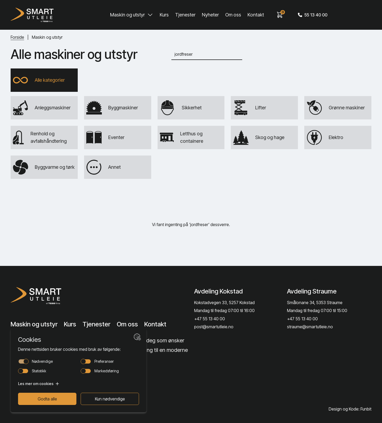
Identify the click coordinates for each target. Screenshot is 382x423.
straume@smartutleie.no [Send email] (310, 326)
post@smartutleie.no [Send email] (213, 326)
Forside (17, 37)
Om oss (233, 15)
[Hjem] (32, 14)
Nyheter (210, 15)
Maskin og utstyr (127, 15)
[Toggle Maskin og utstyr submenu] (150, 15)
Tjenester (185, 15)
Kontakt (256, 15)
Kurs (164, 15)
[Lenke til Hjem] (51, 295)
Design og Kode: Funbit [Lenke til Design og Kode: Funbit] (350, 409)
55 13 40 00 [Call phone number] (312, 15)
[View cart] (280, 15)
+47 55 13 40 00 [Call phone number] (209, 318)
